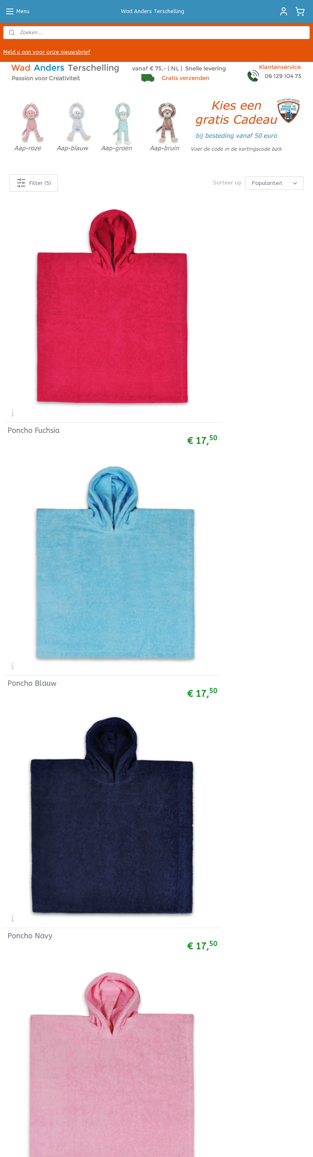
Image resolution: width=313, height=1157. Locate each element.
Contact (14, 921)
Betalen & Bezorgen (30, 885)
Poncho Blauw (136, 310)
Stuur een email (233, 568)
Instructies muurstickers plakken (151, 550)
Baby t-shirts (21, 613)
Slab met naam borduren (37, 787)
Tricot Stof (18, 677)
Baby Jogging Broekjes (33, 577)
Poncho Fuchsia (33, 310)
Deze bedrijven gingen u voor (146, 595)
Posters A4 (122, 513)
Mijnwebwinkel (256, 1142)
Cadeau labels (126, 522)
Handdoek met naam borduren (44, 769)
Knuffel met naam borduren (41, 805)
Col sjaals (16, 541)
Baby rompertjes (25, 605)
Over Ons (15, 930)
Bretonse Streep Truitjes (36, 623)
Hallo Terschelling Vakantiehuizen (153, 1039)
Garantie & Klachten (30, 903)
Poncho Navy (238, 310)
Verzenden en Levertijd (33, 866)
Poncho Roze (29, 443)
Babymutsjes (20, 595)
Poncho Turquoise (142, 443)
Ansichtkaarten (128, 504)
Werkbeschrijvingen (28, 741)
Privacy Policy (21, 912)
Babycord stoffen (27, 686)
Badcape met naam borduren (42, 778)
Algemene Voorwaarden (35, 848)
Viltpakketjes (21, 732)
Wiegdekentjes (22, 650)
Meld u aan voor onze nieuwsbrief (46, 52)
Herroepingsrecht (26, 894)
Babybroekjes (21, 568)
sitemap (142, 1142)
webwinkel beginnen (187, 1142)
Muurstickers (124, 541)
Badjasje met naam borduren (42, 796)
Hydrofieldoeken (25, 632)
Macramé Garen (24, 723)
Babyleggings (21, 586)
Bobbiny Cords (22, 714)
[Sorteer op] (274, 183)
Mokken (118, 532)
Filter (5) (33, 183)
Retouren (15, 875)
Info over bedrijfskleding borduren (153, 577)
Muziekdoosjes (22, 641)
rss (158, 1142)
